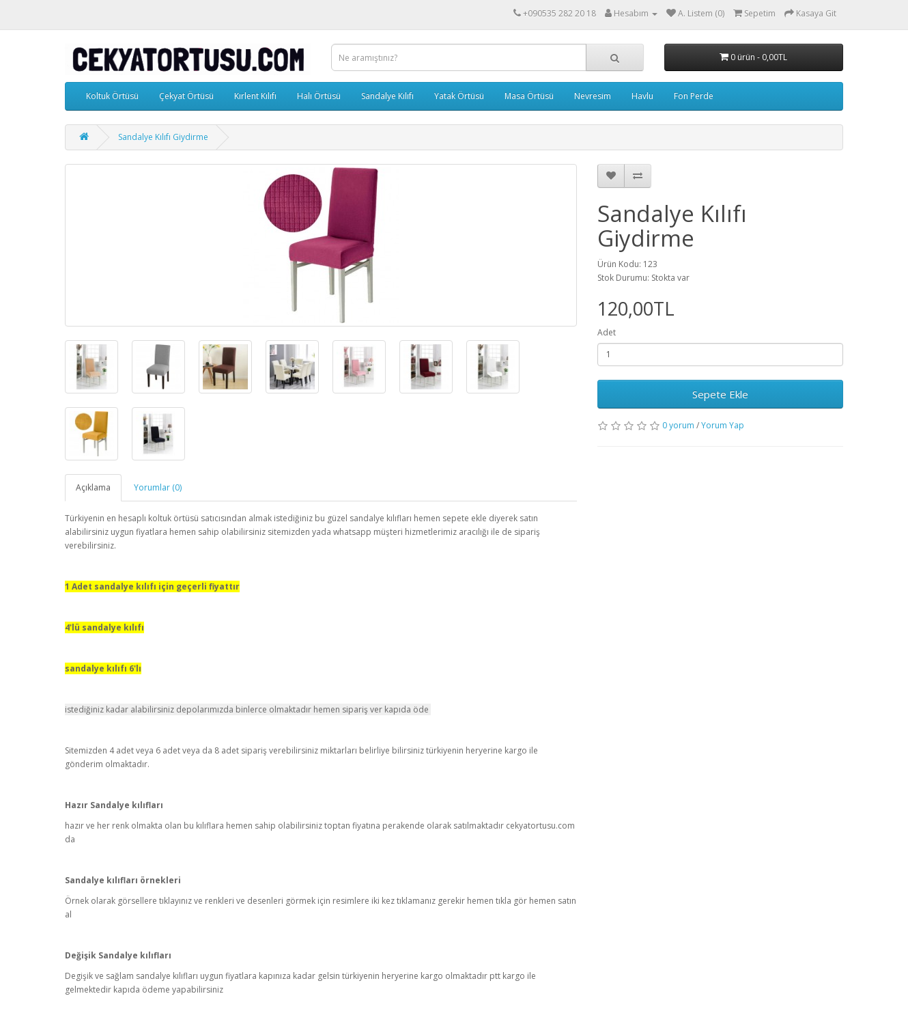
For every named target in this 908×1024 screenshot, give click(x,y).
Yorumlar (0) (158, 487)
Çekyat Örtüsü (186, 96)
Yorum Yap (722, 425)
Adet (606, 332)
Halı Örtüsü (319, 96)
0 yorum (678, 425)
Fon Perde (693, 96)
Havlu (642, 96)
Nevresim (592, 96)
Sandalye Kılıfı (387, 96)
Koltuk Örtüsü (112, 96)
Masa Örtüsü (529, 96)
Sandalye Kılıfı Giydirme (163, 137)
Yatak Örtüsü (459, 96)
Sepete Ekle (720, 394)
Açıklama (93, 487)
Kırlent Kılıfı (255, 96)
